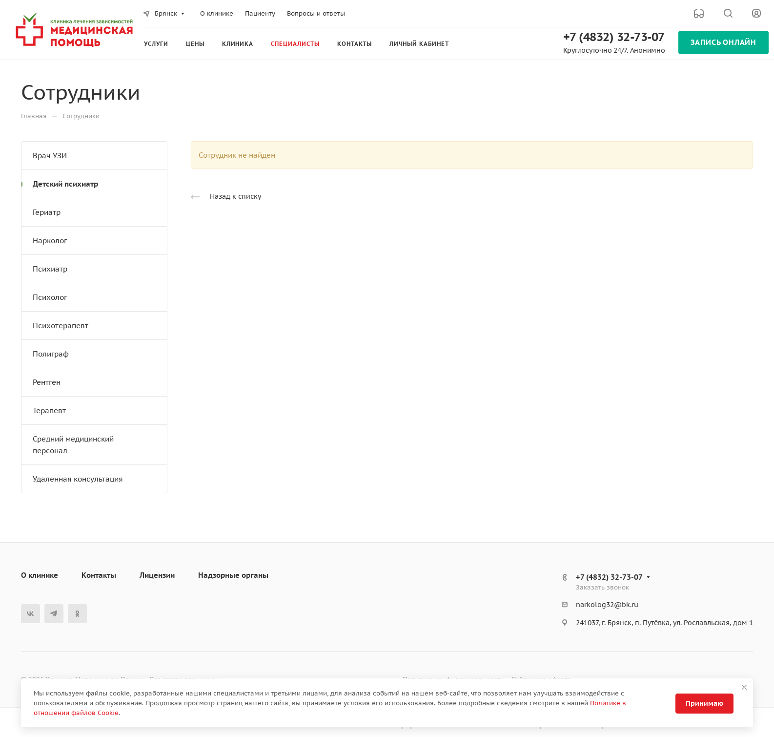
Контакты (98, 575)
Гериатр (47, 212)
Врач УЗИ (50, 155)
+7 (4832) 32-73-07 (614, 36)
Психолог (50, 297)
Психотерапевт (60, 325)
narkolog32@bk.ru (607, 604)
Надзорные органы (233, 575)
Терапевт (49, 410)
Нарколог (50, 240)
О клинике (39, 575)
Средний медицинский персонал (73, 444)
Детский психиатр (65, 184)
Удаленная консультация (78, 479)
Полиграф (51, 353)
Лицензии (157, 575)
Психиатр (50, 269)
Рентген (47, 382)
